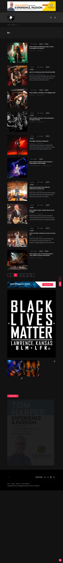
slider (46, 44)
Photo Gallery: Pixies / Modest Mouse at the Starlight (41, 211)
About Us (18, 556)
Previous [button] (9, 360)
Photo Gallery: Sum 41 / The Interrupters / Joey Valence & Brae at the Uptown (41, 254)
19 (29, 275)
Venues (13, 556)
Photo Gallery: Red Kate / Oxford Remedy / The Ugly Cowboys (41, 118)
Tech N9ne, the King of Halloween (38, 141)
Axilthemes (36, 558)
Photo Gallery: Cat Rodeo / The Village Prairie (42, 93)
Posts (41, 44)
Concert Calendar (25, 556)
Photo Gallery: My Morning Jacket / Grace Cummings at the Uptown (41, 47)
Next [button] (54, 360)
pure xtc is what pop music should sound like (42, 72)
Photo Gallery (33, 44)
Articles (32, 67)
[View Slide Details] (31, 324)
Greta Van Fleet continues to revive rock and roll (42, 234)
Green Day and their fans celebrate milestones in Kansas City (39, 188)
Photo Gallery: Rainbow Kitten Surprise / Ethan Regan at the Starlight (40, 162)
